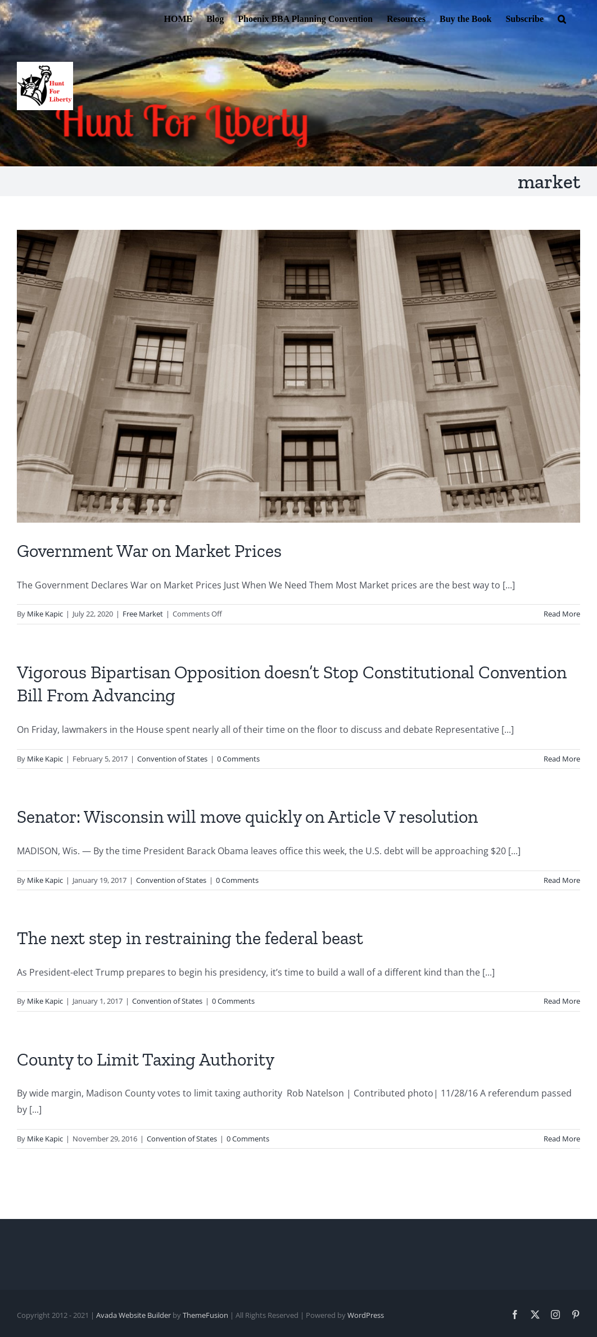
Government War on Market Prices (149, 550)
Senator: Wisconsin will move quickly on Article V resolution (247, 816)
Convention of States (172, 759)
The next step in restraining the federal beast (190, 938)
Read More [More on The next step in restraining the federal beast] (562, 1001)
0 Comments (238, 759)
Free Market (143, 614)
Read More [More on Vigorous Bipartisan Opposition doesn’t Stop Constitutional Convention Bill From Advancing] (562, 759)
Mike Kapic (45, 614)
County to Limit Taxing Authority (145, 1059)
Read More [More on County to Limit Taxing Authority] (562, 1139)
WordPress (365, 1315)
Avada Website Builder (133, 1315)
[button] (562, 18)
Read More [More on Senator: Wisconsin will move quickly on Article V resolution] (562, 880)
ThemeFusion (205, 1315)
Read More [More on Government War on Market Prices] (562, 614)
